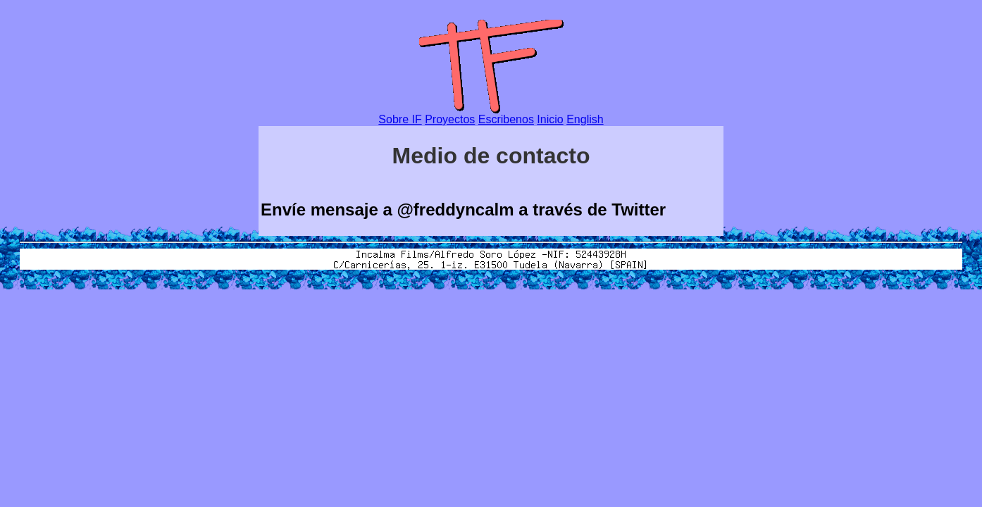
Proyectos (450, 119)
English (584, 119)
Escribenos (506, 119)
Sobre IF (399, 119)
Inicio (550, 119)
